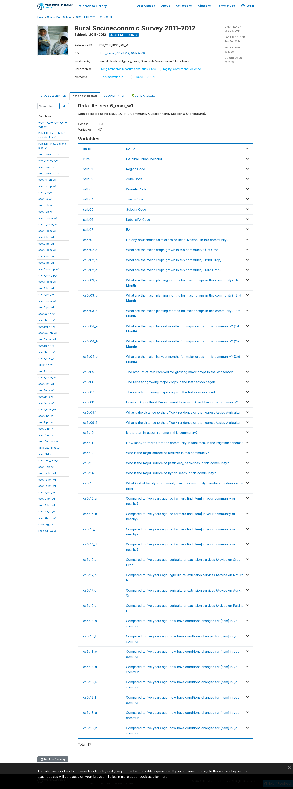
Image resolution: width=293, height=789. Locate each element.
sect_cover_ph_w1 (49, 166)
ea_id (87, 148)
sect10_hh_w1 (46, 428)
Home (40, 16)
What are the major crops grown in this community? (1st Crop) (173, 249)
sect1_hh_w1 (45, 192)
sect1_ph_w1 (45, 204)
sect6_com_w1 (47, 339)
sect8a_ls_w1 (46, 389)
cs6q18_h (90, 728)
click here (160, 777)
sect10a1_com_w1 (48, 441)
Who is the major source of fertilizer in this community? (167, 452)
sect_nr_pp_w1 (47, 185)
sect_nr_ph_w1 (47, 179)
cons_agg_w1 (46, 523)
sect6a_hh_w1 (46, 345)
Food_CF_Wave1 (48, 530)
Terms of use (226, 5)
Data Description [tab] (85, 95)
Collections (184, 5)
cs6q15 (88, 483)
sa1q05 (88, 209)
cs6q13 (88, 463)
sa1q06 (88, 219)
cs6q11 (88, 442)
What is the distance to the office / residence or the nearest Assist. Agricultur (183, 412)
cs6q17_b (90, 575)
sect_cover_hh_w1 (49, 153)
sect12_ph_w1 (46, 498)
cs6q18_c (90, 651)
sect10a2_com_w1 (49, 447)
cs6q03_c (90, 310)
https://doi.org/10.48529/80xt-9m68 (122, 52)
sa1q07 (88, 229)
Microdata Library (92, 6)
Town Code (134, 199)
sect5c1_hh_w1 (47, 326)
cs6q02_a (90, 249)
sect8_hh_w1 (46, 383)
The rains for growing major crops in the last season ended (170, 392)
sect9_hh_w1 (46, 415)
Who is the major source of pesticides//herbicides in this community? (177, 463)
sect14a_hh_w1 (47, 511)
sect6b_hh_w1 (46, 351)
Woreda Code (136, 189)
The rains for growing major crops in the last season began (170, 382)
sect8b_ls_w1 (46, 396)
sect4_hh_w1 (46, 287)
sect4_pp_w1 (46, 294)
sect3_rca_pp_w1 (48, 268)
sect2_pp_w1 (46, 243)
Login (247, 5)
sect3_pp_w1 (46, 262)
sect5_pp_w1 (46, 306)
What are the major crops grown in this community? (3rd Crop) (173, 270)
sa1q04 (88, 199)
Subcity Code (136, 209)
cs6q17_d (89, 605)
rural (86, 159)
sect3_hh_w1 (46, 255)
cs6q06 (88, 382)
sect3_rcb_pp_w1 (48, 275)
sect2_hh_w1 (46, 236)
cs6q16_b (90, 513)
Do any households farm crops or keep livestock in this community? (177, 239)
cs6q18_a (90, 620)
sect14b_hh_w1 (47, 517)
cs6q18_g (90, 712)
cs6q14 (88, 473)
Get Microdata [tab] (143, 95)
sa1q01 (88, 169)
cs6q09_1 (89, 412)
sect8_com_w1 (47, 377)
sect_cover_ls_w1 (48, 160)
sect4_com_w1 (47, 281)
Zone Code (134, 179)
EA (128, 229)
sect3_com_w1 (47, 249)
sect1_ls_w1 (45, 198)
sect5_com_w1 (47, 300)
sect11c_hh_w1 (47, 485)
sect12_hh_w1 (46, 492)
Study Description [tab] (53, 95)
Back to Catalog (53, 759)
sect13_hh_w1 (46, 504)
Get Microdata (124, 34)
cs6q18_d (90, 666)
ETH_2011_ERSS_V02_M (98, 16)
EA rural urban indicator (144, 159)
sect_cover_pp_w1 (49, 172)
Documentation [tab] (114, 95)
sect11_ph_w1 (46, 466)
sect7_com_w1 (47, 358)
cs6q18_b (90, 636)
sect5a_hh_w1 (46, 313)
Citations (204, 5)
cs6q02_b (90, 260)
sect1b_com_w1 (47, 224)
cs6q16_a (90, 498)
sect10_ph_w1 (46, 434)
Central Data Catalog (59, 16)
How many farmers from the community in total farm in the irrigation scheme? (184, 442)
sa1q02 (88, 179)
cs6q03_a (90, 280)
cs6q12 (88, 452)
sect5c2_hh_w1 (47, 332)
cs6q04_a (90, 326)
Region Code (135, 169)
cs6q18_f (89, 697)
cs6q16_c (90, 529)
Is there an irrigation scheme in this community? (162, 432)
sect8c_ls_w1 (46, 402)
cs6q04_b (90, 341)
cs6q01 (88, 239)
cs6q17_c (89, 590)
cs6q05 (88, 372)
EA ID (130, 148)
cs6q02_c (90, 270)
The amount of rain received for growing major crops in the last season (179, 372)
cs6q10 (88, 432)
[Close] (289, 767)
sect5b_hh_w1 (46, 319)
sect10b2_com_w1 (49, 460)
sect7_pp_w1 (45, 370)
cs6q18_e (90, 682)
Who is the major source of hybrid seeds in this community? (171, 473)
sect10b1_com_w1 (49, 453)
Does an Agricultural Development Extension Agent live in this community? (182, 402)
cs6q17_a (89, 559)
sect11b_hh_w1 (47, 479)
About (165, 5)
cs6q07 (88, 392)
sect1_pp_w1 (45, 211)
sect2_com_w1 (47, 230)
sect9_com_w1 (47, 409)
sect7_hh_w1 (45, 364)
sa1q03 (88, 189)
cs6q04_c (90, 356)
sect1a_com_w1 (47, 217)
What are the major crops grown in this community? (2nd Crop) (173, 260)
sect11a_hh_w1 (47, 472)
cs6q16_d (90, 544)
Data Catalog (146, 5)
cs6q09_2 (90, 422)
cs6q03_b (90, 295)
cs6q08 (88, 402)
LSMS (78, 16)
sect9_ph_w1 (46, 421)
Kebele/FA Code (138, 219)
